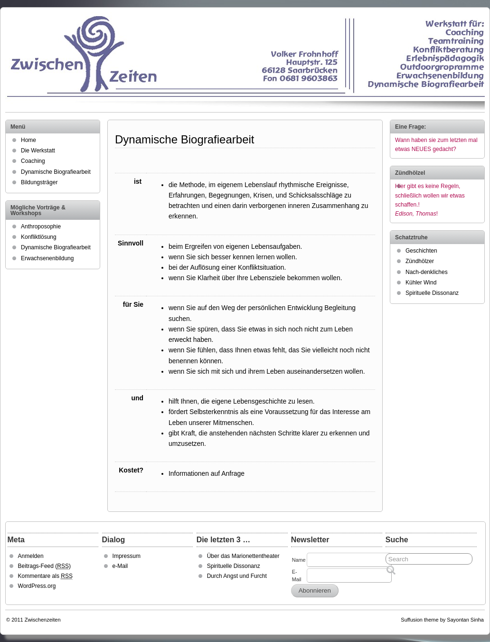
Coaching (33, 161)
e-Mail (120, 566)
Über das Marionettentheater (243, 556)
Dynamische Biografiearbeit (56, 172)
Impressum (127, 556)
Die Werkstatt (38, 150)
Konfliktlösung (39, 237)
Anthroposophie (41, 226)
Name (299, 560)
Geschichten (421, 250)
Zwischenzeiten (43, 620)
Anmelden (31, 556)
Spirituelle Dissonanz (432, 293)
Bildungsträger (39, 182)
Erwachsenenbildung (47, 258)
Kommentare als (45, 576)
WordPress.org (37, 586)
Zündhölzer (419, 261)
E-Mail (297, 575)
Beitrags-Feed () (44, 566)
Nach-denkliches (426, 272)
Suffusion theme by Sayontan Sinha (442, 620)
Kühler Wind (420, 282)
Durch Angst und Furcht (237, 576)
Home (28, 140)
